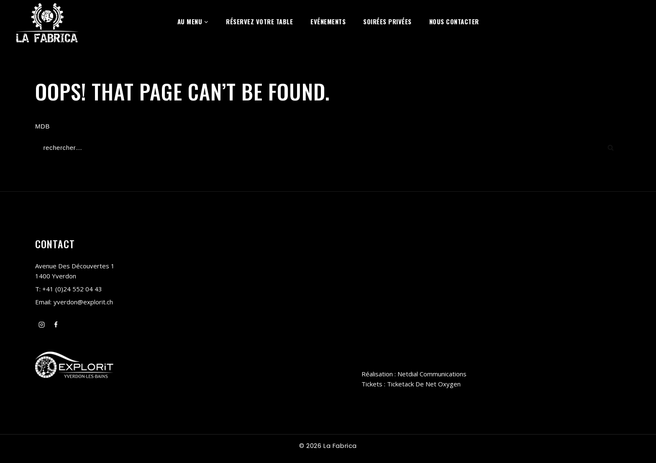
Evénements (328, 21)
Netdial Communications (431, 374)
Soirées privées (387, 21)
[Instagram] (41, 325)
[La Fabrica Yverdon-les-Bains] (47, 21)
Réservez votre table (259, 21)
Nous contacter (454, 21)
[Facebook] (56, 325)
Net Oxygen (443, 384)
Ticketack (400, 384)
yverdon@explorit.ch (83, 302)
